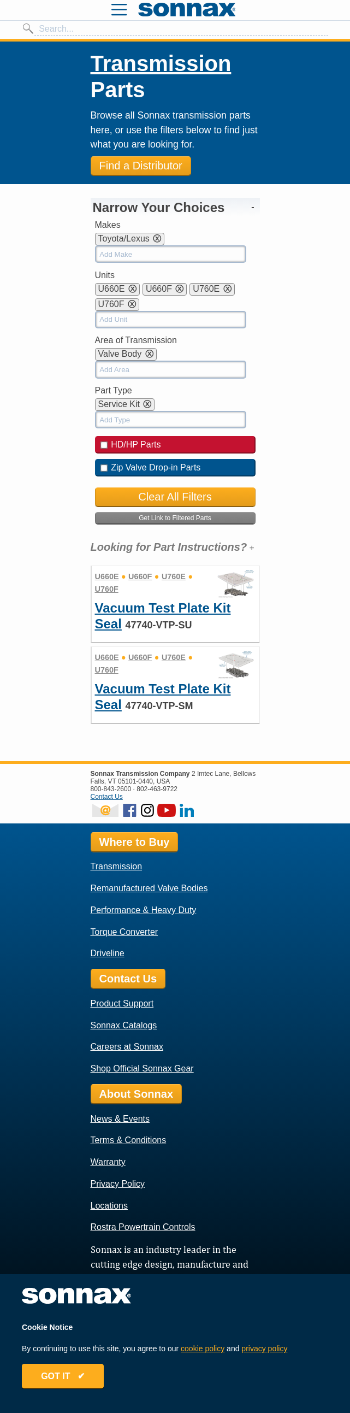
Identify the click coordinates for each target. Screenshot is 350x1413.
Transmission (161, 63)
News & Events (120, 1118)
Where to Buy (134, 842)
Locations (109, 1205)
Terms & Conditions (129, 1140)
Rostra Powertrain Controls (143, 1227)
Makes (108, 224)
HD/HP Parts (130, 444)
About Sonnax (136, 1094)
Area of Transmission (136, 340)
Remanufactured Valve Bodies (149, 888)
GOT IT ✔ (63, 1376)
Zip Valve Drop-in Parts (150, 467)
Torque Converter (124, 932)
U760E (174, 576)
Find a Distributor (140, 166)
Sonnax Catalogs (124, 1025)
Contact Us (107, 796)
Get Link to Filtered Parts (175, 518)
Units (105, 275)
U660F (140, 576)
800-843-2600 (111, 789)
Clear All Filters (174, 497)
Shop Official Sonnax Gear (142, 1068)
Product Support (122, 1003)
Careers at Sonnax (127, 1046)
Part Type (113, 390)
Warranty (108, 1162)
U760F (106, 589)
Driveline (107, 953)
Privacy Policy (118, 1183)
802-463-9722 (157, 789)
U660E (107, 576)
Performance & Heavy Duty (144, 910)
